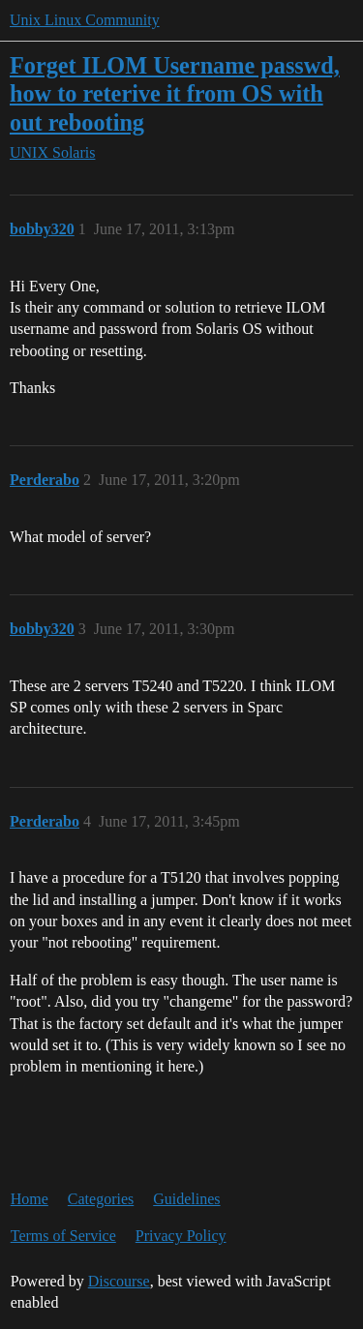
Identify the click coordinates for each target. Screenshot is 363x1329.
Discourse (119, 1281)
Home (29, 1199)
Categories (101, 1199)
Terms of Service (63, 1235)
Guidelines (186, 1199)
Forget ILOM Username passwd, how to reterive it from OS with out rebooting (175, 93)
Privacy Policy (181, 1235)
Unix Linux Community (85, 20)
